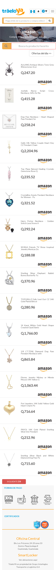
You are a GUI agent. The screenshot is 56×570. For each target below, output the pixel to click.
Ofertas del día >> (41, 53)
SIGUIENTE (14, 481)
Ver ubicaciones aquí (28, 560)
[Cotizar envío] (49, 20)
